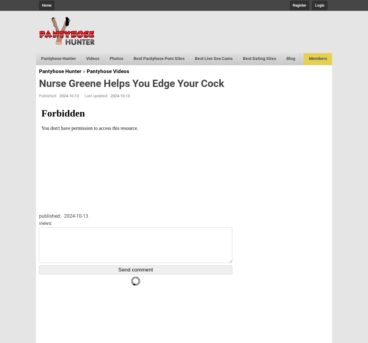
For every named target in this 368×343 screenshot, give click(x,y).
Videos (92, 58)
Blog (290, 58)
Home (46, 5)
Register (299, 5)
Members (318, 58)
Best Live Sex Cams (214, 58)
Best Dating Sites (259, 58)
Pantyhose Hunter (58, 58)
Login (319, 5)
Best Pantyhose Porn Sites (159, 58)
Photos (116, 58)
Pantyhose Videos (108, 71)
